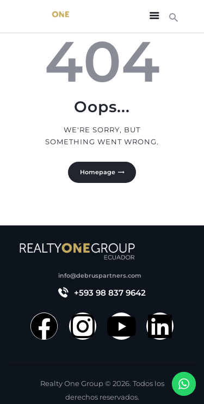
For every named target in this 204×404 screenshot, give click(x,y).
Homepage (97, 172)
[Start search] (173, 18)
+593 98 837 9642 (110, 293)
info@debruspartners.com (99, 275)
